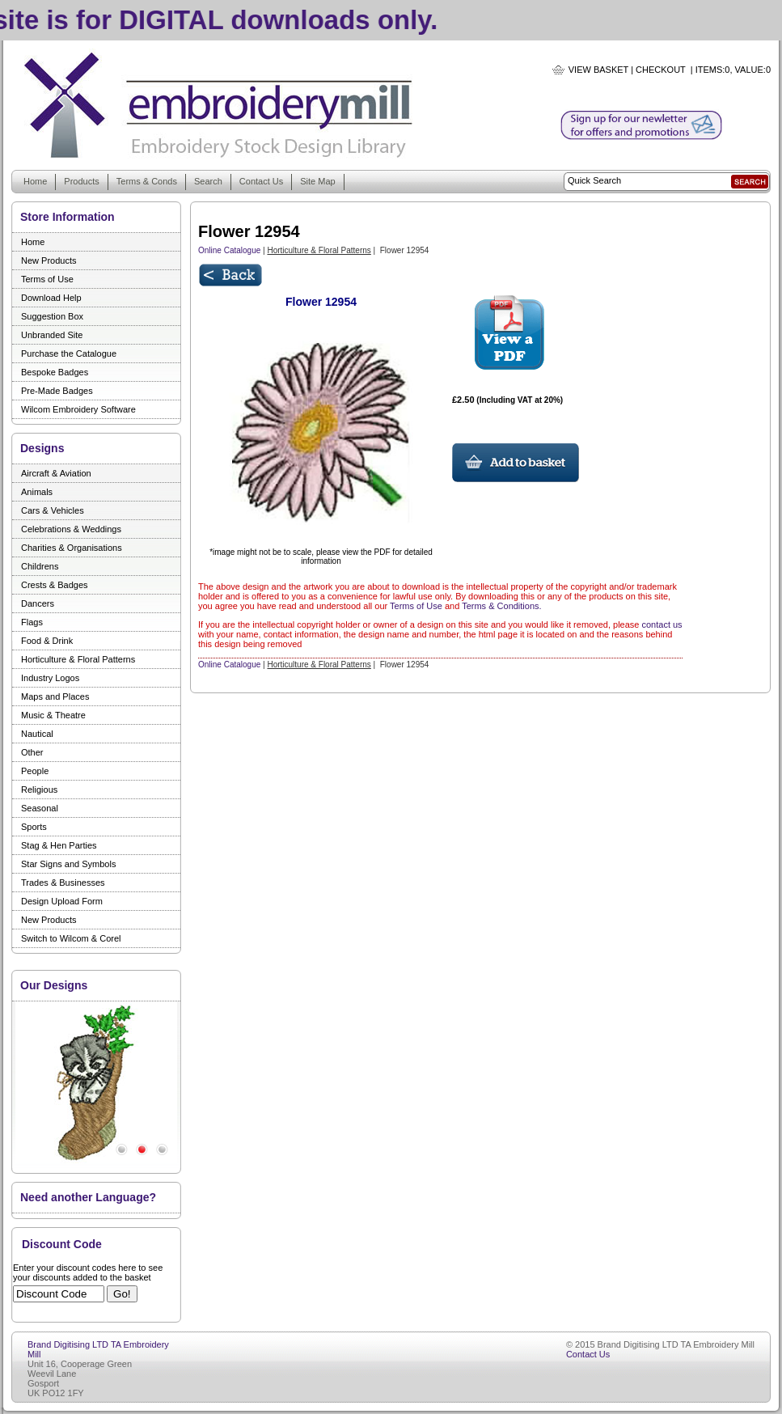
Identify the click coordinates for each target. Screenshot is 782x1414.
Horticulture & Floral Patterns (78, 659)
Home (35, 181)
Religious (39, 789)
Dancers (37, 603)
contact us (661, 624)
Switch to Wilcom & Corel (70, 938)
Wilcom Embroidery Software (78, 409)
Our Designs (53, 985)
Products (81, 181)
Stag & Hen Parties (59, 845)
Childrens (39, 566)
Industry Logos (50, 678)
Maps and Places (55, 696)
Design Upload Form (62, 901)
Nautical (37, 734)
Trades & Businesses (63, 882)
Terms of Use (47, 279)
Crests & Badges (54, 585)
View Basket (598, 69)
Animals (37, 492)
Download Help (51, 298)
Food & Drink (47, 641)
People (35, 771)
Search (208, 181)
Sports (34, 827)
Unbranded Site (51, 335)
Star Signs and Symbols (68, 864)
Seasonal (39, 808)
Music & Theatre (53, 715)
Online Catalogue (229, 250)
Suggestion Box (52, 316)
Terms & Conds (146, 181)
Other (32, 752)
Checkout (661, 69)
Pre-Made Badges (57, 391)
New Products (48, 260)
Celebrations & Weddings (71, 529)
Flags (32, 622)
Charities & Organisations (71, 547)
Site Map (317, 181)
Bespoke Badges (54, 372)
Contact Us (261, 181)
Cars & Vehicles (52, 510)
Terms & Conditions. (501, 606)
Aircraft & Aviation (56, 473)
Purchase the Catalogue (68, 353)
